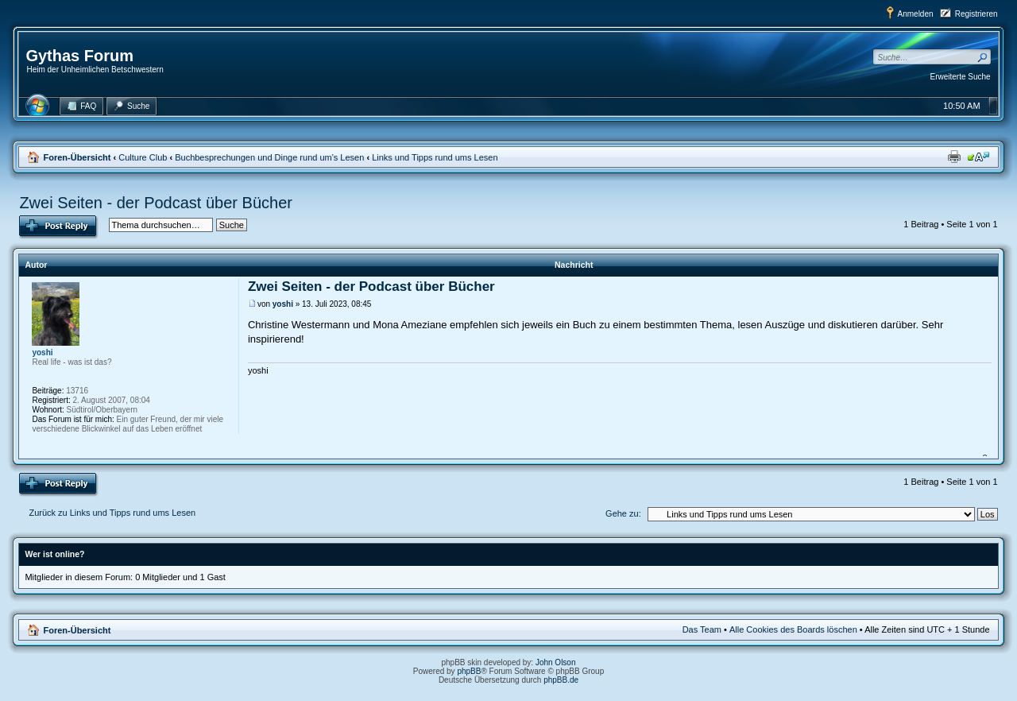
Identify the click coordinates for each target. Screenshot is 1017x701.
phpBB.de (560, 680)
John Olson (556, 662)
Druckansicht (954, 156)
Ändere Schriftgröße (978, 156)
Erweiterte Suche (960, 76)
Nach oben (987, 449)
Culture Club (142, 157)
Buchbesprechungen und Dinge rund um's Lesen (269, 157)
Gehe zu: (623, 513)
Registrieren (976, 14)
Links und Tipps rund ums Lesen (434, 157)
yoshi (283, 304)
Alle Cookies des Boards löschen (793, 629)
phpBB (469, 671)
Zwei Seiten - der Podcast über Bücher (155, 202)
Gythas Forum (79, 55)
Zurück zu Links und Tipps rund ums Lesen (112, 512)
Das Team (702, 629)
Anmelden (916, 14)
